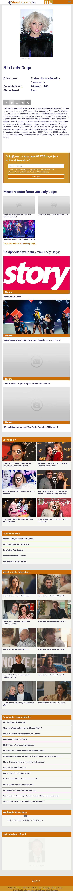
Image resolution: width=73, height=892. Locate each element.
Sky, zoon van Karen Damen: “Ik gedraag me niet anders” (23, 801)
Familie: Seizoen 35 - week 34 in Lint (51, 675)
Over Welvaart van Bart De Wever (15, 561)
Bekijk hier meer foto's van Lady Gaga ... (19, 244)
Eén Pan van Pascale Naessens (14, 556)
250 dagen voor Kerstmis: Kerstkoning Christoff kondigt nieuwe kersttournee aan (32, 756)
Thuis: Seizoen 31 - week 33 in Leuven (16, 596)
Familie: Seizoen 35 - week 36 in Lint (51, 596)
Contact (36, 881)
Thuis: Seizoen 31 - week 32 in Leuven (51, 621)
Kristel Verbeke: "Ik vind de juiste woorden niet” (20, 779)
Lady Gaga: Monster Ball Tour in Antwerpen (19, 239)
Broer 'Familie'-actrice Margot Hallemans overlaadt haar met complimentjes (31, 796)
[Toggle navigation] (69, 2)
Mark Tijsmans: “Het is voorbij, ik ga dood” (19, 745)
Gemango (54, 890)
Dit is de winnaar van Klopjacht (14, 722)
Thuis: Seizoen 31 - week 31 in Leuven (51, 649)
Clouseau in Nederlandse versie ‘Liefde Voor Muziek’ (22, 728)
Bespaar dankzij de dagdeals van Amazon (18, 539)
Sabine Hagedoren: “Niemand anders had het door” (21, 734)
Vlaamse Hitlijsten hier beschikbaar (16, 544)
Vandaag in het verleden (15, 812)
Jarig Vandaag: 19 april (14, 834)
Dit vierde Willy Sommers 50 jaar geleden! (18, 784)
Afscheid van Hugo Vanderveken (15, 739)
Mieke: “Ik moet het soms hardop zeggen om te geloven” (23, 762)
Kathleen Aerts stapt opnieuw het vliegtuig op (19, 790)
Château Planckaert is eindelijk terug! (16, 773)
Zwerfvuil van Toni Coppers (13, 550)
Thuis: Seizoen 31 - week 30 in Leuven (51, 703)
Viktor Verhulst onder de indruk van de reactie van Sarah (23, 750)
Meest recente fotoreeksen (16, 572)
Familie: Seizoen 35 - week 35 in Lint (15, 649)
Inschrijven (36, 176)
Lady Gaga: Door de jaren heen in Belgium (53, 214)
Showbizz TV (9, 439)
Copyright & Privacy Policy (52, 888)
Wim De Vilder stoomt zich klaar (15, 767)
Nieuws (8, 292)
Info (40, 888)
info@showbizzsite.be (21, 890)
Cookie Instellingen (38, 890)
